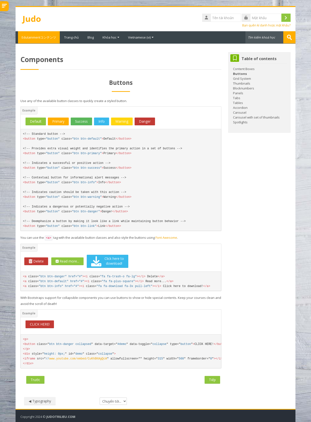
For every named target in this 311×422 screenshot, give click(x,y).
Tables (238, 102)
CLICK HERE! (40, 324)
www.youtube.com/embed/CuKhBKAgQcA (78, 358)
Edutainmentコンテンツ (37, 37)
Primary (58, 121)
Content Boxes (244, 68)
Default (36, 121)
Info (101, 121)
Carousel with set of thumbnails (256, 117)
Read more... (67, 261)
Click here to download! (107, 261)
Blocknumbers (243, 88)
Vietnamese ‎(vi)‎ (141, 37)
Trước (35, 379)
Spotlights (240, 122)
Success (81, 121)
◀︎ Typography (40, 400)
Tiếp (212, 379)
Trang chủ (71, 37)
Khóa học (111, 37)
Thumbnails (241, 83)
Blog (90, 37)
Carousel (239, 112)
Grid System (242, 78)
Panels (238, 93)
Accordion (240, 107)
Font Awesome (166, 237)
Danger (145, 121)
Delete (36, 261)
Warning (121, 121)
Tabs (236, 98)
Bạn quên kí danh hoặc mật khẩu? (266, 25)
